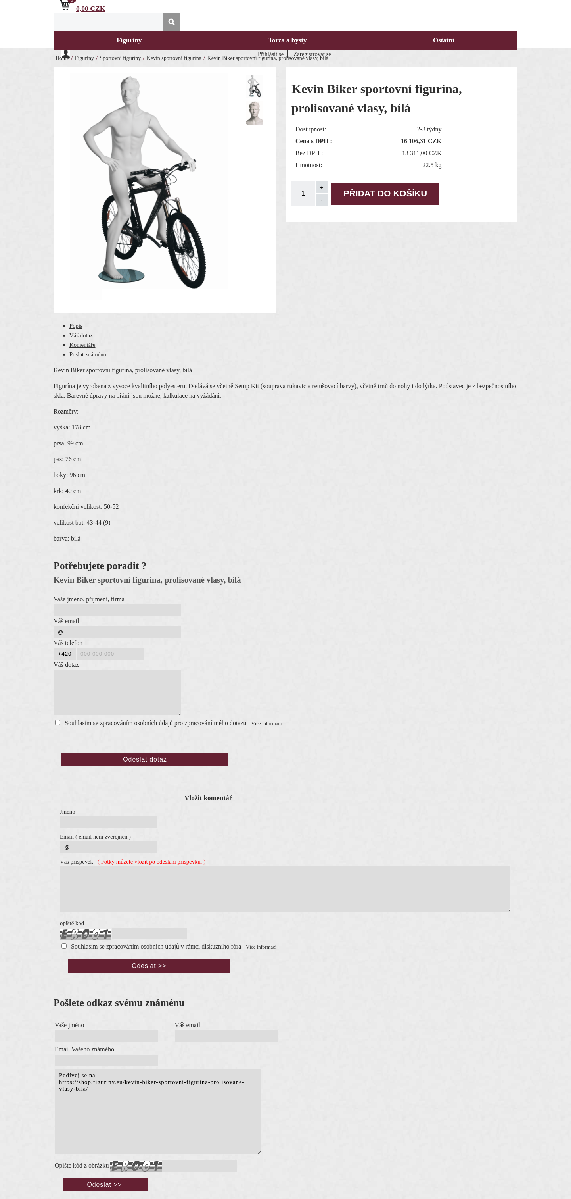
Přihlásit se (271, 54)
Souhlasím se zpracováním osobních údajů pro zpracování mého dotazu (156, 723)
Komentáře (82, 345)
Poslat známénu (87, 354)
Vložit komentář (208, 798)
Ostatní (443, 40)
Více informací (266, 723)
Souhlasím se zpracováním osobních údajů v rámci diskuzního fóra (156, 946)
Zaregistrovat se (312, 54)
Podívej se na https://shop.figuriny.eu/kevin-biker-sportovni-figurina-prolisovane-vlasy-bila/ (158, 1111)
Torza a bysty (287, 40)
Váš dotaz (81, 335)
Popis (75, 326)
